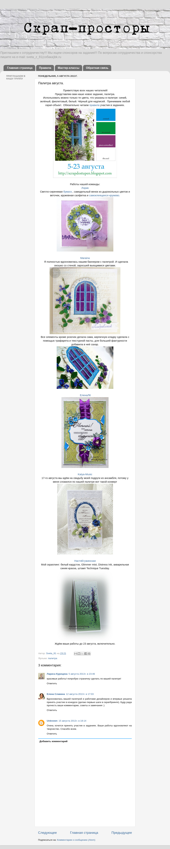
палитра (52, 658)
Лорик (85, 188)
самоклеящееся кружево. (104, 195)
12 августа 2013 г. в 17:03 (80, 694)
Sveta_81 (51, 653)
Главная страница (19, 67)
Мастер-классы (68, 67)
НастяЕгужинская (85, 560)
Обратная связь (97, 67)
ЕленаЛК (85, 395)
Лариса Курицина (57, 674)
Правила (45, 67)
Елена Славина (56, 694)
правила (94, 105)
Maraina (85, 258)
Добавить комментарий (53, 741)
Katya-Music (85, 474)
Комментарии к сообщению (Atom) (76, 840)
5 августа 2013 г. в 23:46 (82, 674)
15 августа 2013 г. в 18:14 (72, 720)
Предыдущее (121, 832)
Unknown (52, 720)
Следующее (47, 832)
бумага (67, 191)
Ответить (52, 683)
